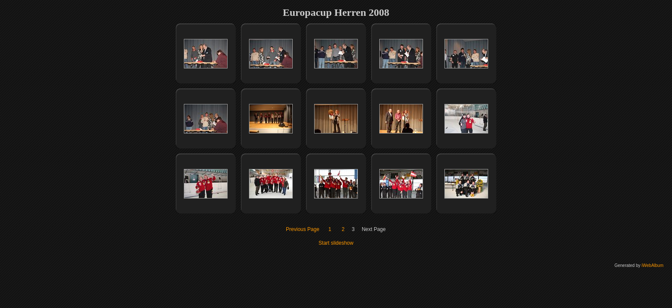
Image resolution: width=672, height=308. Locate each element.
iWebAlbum (652, 265)
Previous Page (302, 229)
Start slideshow (335, 243)
